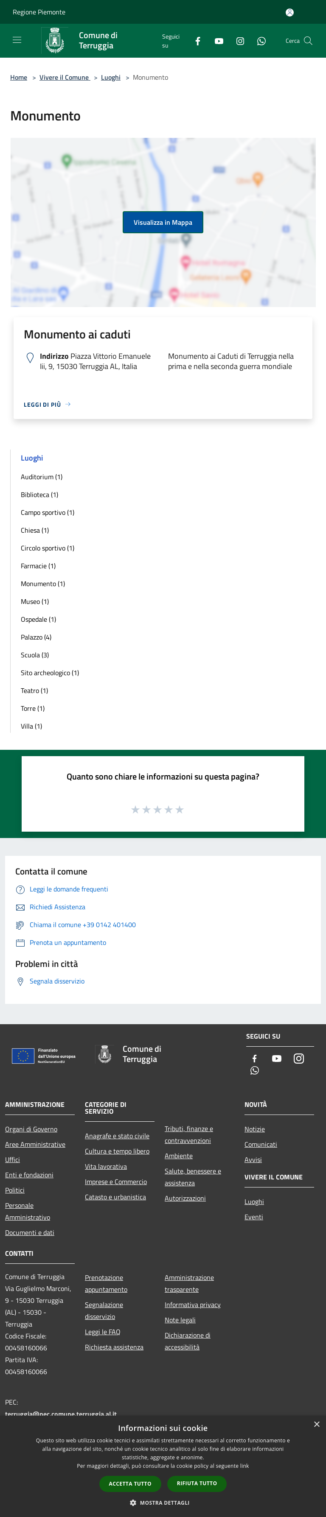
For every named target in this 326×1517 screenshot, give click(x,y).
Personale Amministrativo (27, 1211)
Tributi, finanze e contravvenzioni (189, 1134)
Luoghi (111, 77)
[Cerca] (308, 41)
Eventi (253, 1217)
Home (18, 77)
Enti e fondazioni (29, 1175)
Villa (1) (31, 726)
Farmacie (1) (38, 566)
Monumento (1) (43, 583)
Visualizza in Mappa (163, 222)
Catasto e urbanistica (115, 1197)
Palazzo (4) (36, 637)
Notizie (254, 1129)
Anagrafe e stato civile (117, 1136)
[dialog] (163, 1466)
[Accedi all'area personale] (289, 12)
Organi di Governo (31, 1129)
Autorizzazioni (185, 1198)
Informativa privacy (193, 1304)
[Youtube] (215, 40)
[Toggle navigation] (17, 40)
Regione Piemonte (39, 12)
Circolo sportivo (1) (47, 548)
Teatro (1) (34, 690)
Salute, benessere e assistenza (193, 1177)
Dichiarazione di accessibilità (188, 1341)
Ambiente (179, 1156)
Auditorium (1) (41, 477)
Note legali (180, 1320)
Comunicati (260, 1144)
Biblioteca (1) (39, 494)
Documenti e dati (29, 1232)
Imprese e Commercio (116, 1181)
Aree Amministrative (35, 1144)
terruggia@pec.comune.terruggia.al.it (61, 1414)
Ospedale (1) (38, 619)
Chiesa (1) (35, 530)
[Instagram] (236, 40)
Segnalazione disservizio (104, 1310)
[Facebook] (194, 40)
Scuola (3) (35, 655)
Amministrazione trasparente (189, 1283)
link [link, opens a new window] (244, 1466)
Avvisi (253, 1159)
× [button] (316, 1425)
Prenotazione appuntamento (106, 1283)
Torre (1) (33, 708)
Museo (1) (35, 601)
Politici (15, 1190)
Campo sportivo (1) (47, 512)
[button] (163, 1502)
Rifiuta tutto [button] (197, 1483)
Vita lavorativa (106, 1166)
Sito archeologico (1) (50, 673)
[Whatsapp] (258, 40)
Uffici (12, 1159)
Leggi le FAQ (103, 1332)
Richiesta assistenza (114, 1347)
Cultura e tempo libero (117, 1151)
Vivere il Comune (64, 77)
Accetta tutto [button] (130, 1483)
